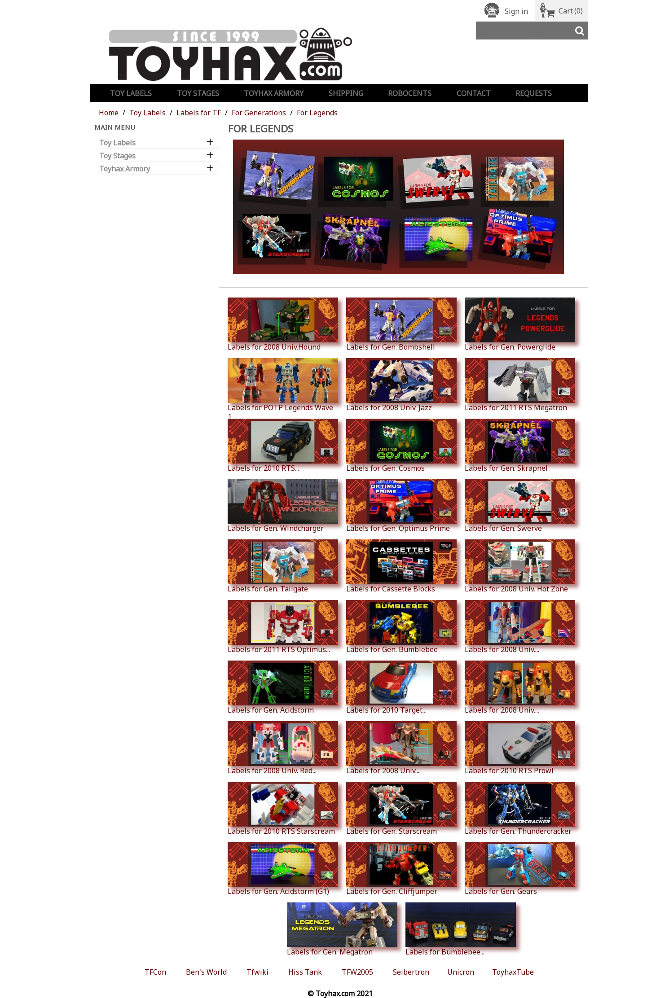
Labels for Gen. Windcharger (283, 506)
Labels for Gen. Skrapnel (520, 446)
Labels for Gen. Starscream (401, 809)
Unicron (460, 972)
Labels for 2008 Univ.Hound (283, 324)
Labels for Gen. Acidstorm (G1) (283, 869)
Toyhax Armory (274, 93)
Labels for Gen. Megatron (342, 929)
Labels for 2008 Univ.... (520, 627)
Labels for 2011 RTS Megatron (520, 385)
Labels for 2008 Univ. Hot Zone (520, 566)
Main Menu (114, 127)
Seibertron (411, 972)
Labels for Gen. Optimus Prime (401, 506)
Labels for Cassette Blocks (401, 566)
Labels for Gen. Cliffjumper (401, 869)
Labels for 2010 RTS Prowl (520, 748)
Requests (533, 93)
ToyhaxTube (513, 972)
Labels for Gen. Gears (520, 869)
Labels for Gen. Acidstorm (283, 687)
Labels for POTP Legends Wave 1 (283, 389)
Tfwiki (257, 972)
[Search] (532, 30)
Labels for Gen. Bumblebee (401, 627)
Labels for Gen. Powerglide (520, 324)
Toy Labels (131, 93)
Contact (474, 93)
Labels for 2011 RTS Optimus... (283, 627)
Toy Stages (198, 93)
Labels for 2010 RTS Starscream (283, 809)
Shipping (346, 93)
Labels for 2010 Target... (401, 687)
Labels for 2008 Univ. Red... (283, 748)
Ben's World (206, 972)
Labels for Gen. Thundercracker (520, 809)
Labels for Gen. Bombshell (401, 324)
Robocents (409, 93)
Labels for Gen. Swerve (520, 506)
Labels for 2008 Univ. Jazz (401, 385)
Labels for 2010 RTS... (283, 446)
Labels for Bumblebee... (460, 929)
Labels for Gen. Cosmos (401, 446)
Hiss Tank (305, 972)
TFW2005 (357, 972)
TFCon (155, 972)
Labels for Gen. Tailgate (283, 566)
